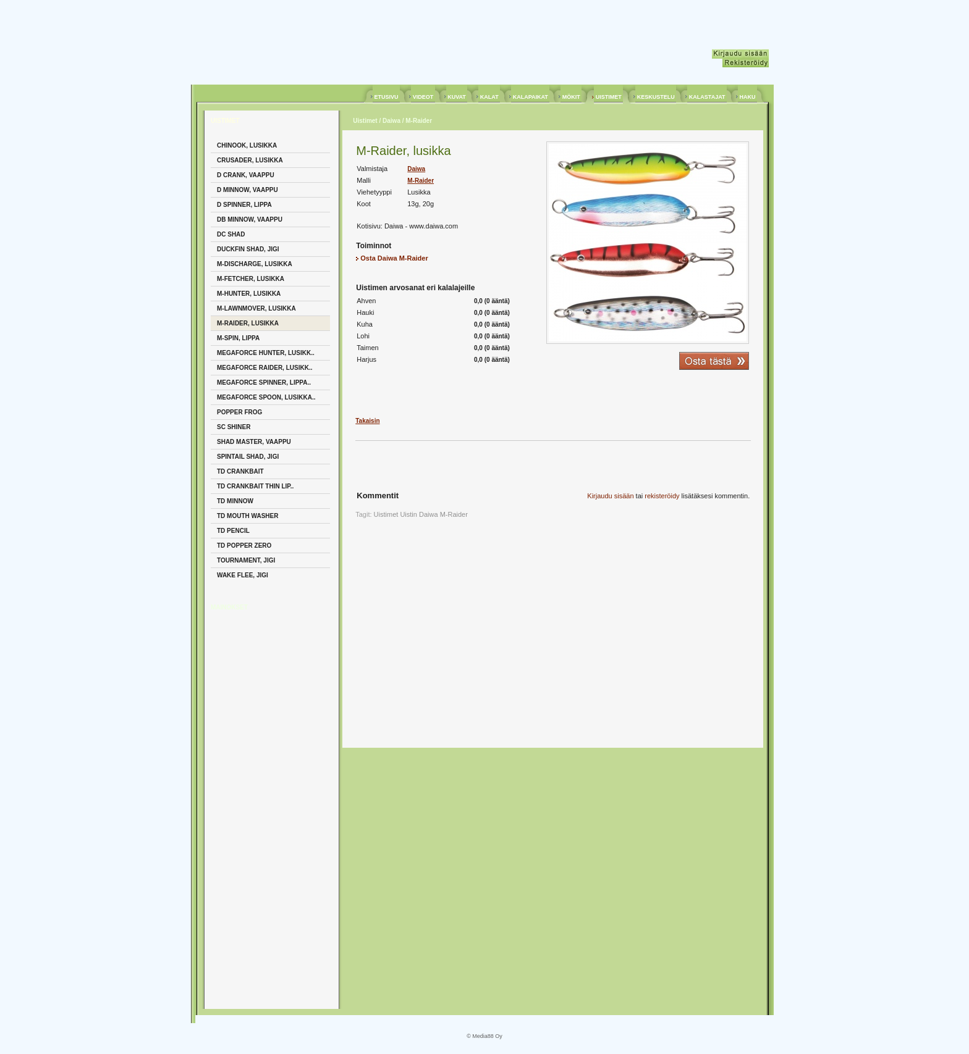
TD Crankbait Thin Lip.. (255, 486)
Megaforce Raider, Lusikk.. (264, 367)
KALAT (489, 97)
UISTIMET (608, 97)
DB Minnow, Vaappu (249, 219)
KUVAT (457, 97)
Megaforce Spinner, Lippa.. (264, 382)
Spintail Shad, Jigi (248, 456)
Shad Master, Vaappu (254, 441)
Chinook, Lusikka (247, 145)
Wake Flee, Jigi (242, 575)
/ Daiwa (389, 120)
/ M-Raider (416, 120)
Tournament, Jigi (246, 560)
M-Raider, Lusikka (248, 323)
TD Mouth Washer (247, 515)
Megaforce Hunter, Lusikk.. (266, 352)
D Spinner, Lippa (244, 204)
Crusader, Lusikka (250, 160)
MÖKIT (571, 97)
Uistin (408, 514)
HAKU (747, 97)
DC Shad (231, 234)
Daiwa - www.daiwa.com (421, 226)
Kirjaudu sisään (610, 496)
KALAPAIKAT (530, 97)
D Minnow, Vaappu (247, 189)
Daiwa (416, 168)
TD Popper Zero (244, 545)
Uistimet (365, 120)
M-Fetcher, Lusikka (250, 278)
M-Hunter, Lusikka (249, 293)
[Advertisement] (260, 809)
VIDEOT (423, 97)
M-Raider (420, 180)
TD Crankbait (240, 471)
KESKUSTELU (655, 97)
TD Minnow (235, 501)
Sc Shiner (233, 427)
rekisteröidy (662, 496)
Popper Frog (239, 412)
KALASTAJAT (707, 97)
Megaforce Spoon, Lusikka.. (266, 397)
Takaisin (367, 420)
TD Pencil (233, 530)
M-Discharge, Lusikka (254, 264)
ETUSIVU (386, 97)
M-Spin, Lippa (238, 338)
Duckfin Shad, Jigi (248, 249)
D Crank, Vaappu (245, 175)
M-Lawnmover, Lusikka (256, 308)
